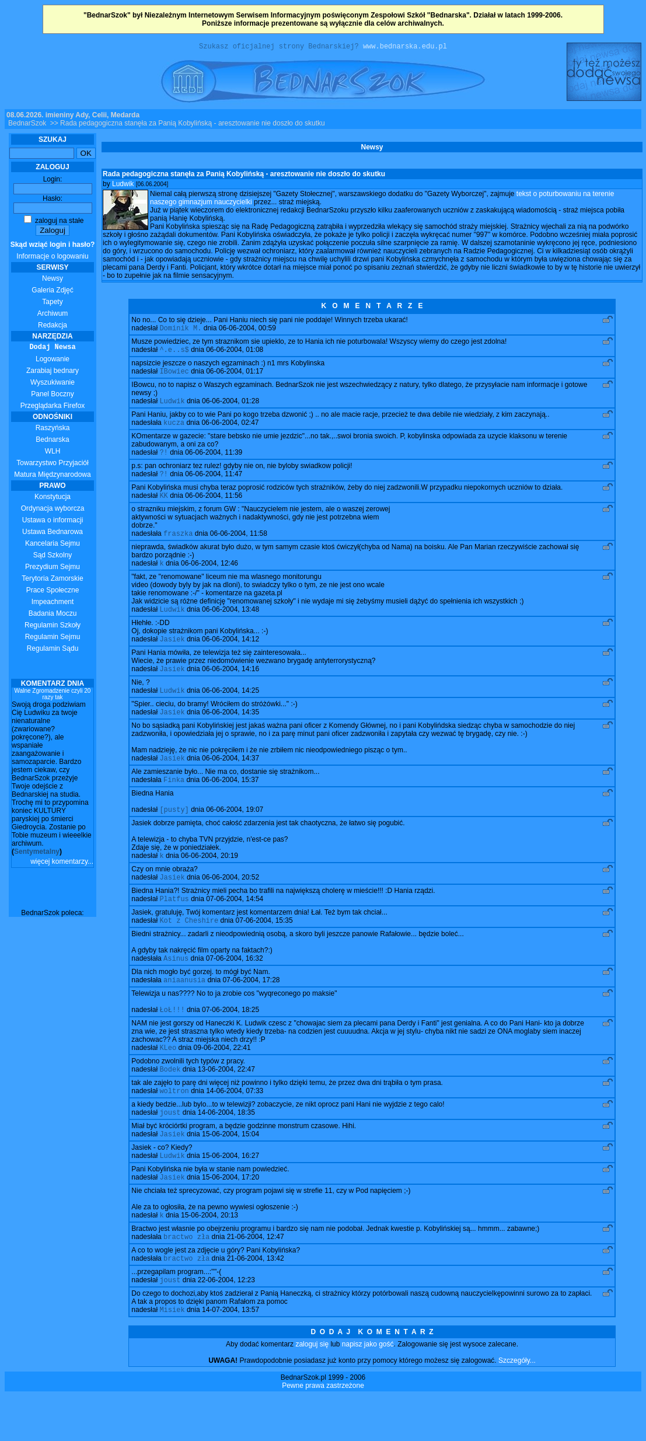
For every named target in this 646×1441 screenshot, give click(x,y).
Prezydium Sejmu (52, 568)
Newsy (52, 280)
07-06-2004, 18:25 (230, 1041)
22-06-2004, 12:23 (226, 1324)
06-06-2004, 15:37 (230, 801)
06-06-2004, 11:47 (213, 484)
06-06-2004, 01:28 (230, 407)
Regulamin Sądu (53, 650)
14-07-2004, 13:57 (230, 1355)
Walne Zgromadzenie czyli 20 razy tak (53, 695)
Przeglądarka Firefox (52, 407)
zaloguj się (312, 1389)
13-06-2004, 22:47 (226, 1102)
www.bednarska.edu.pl (405, 48)
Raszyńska (53, 429)
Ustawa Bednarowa (52, 533)
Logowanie (52, 361)
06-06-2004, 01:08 (234, 354)
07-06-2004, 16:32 (234, 987)
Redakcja (52, 327)
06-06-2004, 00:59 (247, 331)
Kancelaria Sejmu (52, 545)
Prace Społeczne (52, 592)
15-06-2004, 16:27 (230, 1193)
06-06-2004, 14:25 (230, 708)
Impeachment (53, 603)
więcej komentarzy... (61, 863)
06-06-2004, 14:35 (230, 731)
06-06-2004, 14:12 (230, 655)
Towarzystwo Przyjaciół (52, 464)
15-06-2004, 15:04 (230, 1171)
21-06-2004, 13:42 (255, 1301)
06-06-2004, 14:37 (230, 778)
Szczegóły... (517, 1405)
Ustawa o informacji (52, 522)
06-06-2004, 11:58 (238, 546)
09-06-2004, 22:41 (222, 1080)
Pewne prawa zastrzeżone (323, 1430)
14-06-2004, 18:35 (226, 1148)
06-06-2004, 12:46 (209, 577)
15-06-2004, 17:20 (230, 1216)
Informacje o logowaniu (53, 252)
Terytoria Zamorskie (52, 580)
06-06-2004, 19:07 (234, 832)
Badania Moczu (53, 615)
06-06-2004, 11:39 (213, 461)
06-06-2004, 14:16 (230, 686)
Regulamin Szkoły (53, 627)
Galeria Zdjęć (52, 292)
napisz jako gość (368, 1389)
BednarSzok (27, 125)
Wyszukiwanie (52, 384)
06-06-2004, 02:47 (230, 430)
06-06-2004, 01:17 (234, 376)
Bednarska (52, 441)
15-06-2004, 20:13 (209, 1255)
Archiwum (52, 315)
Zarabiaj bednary (52, 372)
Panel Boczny (52, 396)
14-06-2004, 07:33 (234, 1125)
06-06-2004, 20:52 (230, 902)
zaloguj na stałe (54, 222)
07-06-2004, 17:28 (251, 1010)
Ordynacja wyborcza (53, 510)
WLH (53, 453)
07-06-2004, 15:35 (264, 948)
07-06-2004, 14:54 (234, 925)
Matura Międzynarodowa (52, 476)
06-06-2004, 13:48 (230, 624)
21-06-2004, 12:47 (255, 1278)
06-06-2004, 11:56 (213, 507)
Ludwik (123, 186)
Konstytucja (52, 498)
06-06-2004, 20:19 (209, 879)
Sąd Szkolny (52, 557)
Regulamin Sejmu (53, 638)
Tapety (52, 303)
